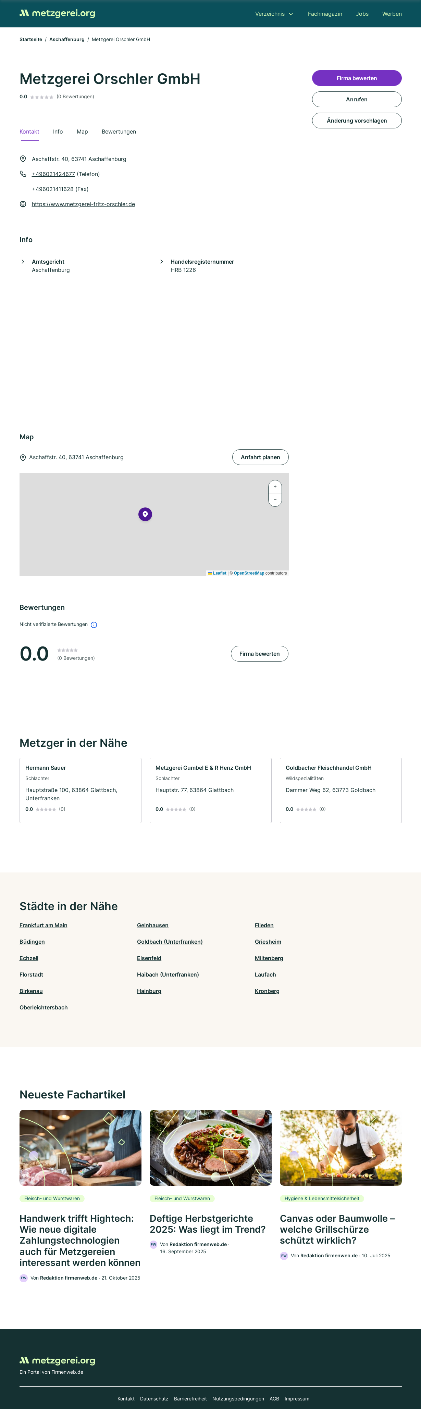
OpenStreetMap (249, 573)
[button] (145, 516)
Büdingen (319, 925)
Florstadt (127, 958)
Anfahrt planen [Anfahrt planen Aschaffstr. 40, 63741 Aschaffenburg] (260, 457)
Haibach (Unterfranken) (242, 958)
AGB (274, 1379)
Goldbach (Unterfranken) (52, 941)
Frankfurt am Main (43, 925)
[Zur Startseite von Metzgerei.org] (57, 13)
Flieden (220, 925)
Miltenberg (34, 958)
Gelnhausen (131, 925)
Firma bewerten (259, 653)
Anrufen (357, 99)
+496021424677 (53, 174)
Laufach (316, 958)
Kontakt (126, 1379)
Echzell (220, 941)
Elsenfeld (318, 941)
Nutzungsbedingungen (238, 1379)
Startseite (31, 39)
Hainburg (127, 974)
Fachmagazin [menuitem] (325, 13)
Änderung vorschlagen (357, 120)
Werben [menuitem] (392, 13)
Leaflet (217, 573)
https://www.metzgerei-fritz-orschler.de (83, 204)
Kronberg (223, 974)
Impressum (297, 1379)
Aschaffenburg (67, 39)
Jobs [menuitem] (362, 13)
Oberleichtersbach (330, 974)
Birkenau (31, 974)
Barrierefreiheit (190, 1379)
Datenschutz (154, 1379)
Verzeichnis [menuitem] (270, 13)
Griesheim (128, 941)
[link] (80, 790)
